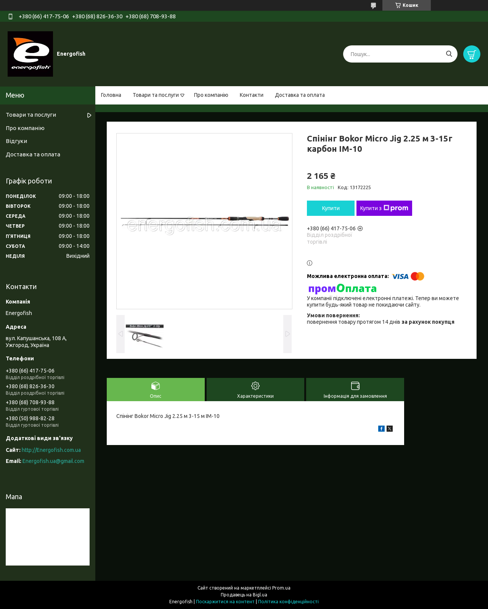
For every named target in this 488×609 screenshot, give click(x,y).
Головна (111, 95)
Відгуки (16, 141)
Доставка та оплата (300, 95)
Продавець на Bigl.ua (244, 594)
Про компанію (211, 95)
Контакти (251, 95)
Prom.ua (281, 587)
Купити (331, 208)
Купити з (384, 208)
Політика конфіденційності (288, 601)
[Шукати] (449, 54)
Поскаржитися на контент (225, 601)
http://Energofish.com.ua (51, 450)
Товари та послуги (156, 95)
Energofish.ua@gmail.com (53, 461)
